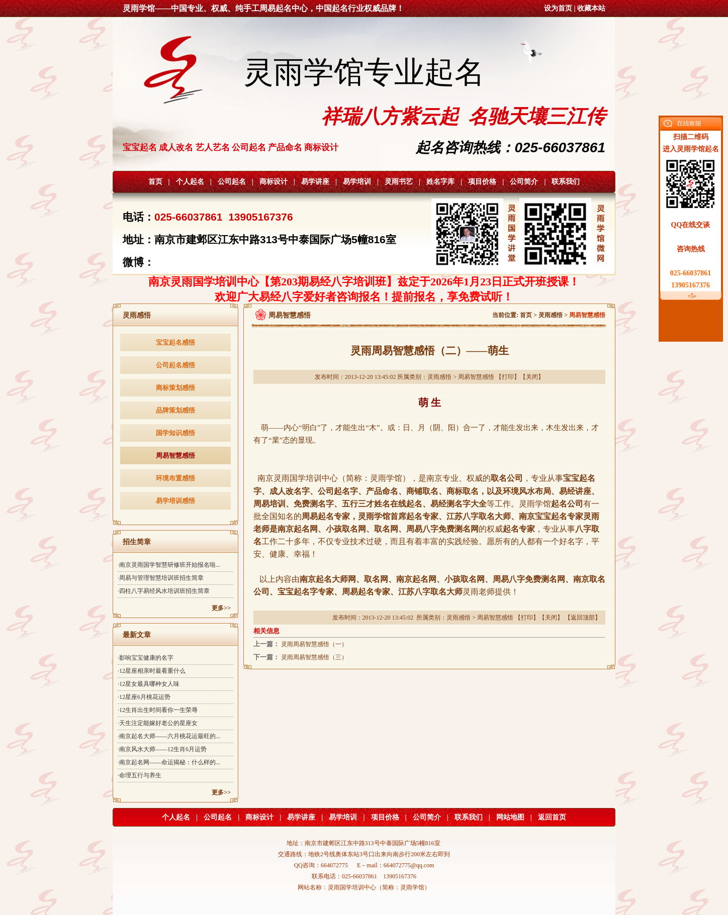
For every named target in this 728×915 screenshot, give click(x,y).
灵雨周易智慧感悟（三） (314, 657)
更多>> (221, 608)
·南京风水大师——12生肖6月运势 (162, 749)
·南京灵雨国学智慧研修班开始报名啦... (169, 564)
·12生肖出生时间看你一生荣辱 (158, 710)
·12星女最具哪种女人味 (148, 683)
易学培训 (357, 181)
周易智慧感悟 (175, 455)
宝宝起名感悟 (175, 342)
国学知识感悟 (175, 433)
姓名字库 (440, 181)
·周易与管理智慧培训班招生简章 (161, 577)
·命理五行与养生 (139, 775)
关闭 (532, 376)
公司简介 (524, 181)
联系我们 (566, 181)
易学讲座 (315, 181)
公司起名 (232, 181)
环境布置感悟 (175, 478)
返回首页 (552, 817)
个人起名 (190, 181)
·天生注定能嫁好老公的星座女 (158, 723)
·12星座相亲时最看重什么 (152, 670)
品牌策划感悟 (175, 410)
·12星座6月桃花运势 (144, 696)
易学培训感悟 (175, 500)
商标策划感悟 (175, 387)
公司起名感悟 (175, 365)
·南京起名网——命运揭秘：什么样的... (169, 762)
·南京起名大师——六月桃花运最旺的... (169, 736)
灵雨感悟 (550, 315)
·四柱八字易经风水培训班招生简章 (164, 590)
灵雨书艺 (399, 181)
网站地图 (510, 817)
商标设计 (273, 181)
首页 (155, 181)
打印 (508, 376)
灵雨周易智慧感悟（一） (314, 644)
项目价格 (482, 181)
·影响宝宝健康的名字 (145, 657)
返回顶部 (583, 617)
